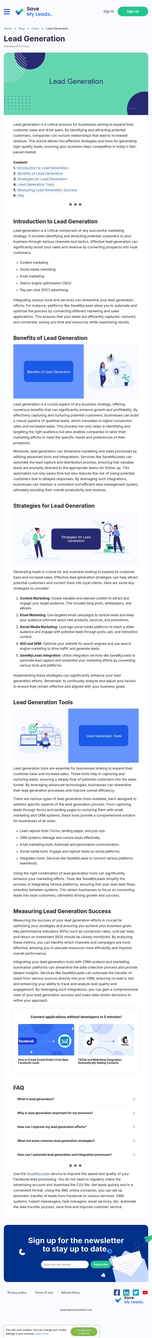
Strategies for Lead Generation (42, 179)
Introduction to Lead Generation (42, 168)
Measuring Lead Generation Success (47, 190)
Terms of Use (44, 1292)
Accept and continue (84, 1332)
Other (35, 28)
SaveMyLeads (38, 1174)
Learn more (42, 1333)
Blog (22, 28)
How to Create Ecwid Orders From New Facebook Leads (43, 1061)
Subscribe (101, 1264)
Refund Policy (70, 1292)
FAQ (21, 195)
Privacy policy (17, 1292)
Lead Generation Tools (36, 184)
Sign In (108, 11)
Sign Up (133, 11)
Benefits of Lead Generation (40, 173)
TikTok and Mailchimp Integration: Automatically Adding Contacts (100, 1061)
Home (8, 28)
